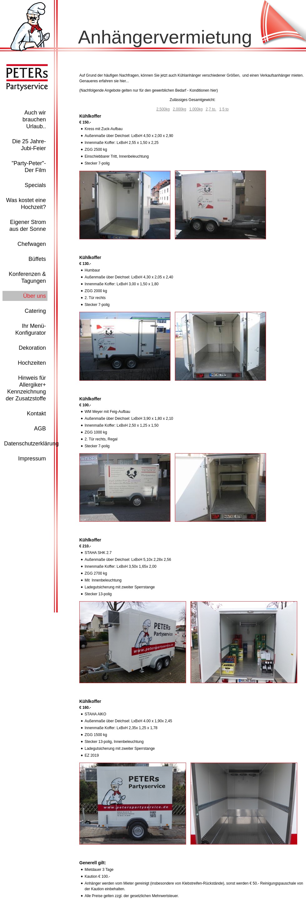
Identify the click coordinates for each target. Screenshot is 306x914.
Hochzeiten (32, 363)
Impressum (32, 458)
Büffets (37, 259)
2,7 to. (211, 109)
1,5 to (224, 109)
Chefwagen (31, 244)
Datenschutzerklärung (31, 443)
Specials (35, 185)
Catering (35, 311)
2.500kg (163, 109)
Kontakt (36, 413)
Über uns (34, 296)
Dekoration (32, 348)
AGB (40, 428)
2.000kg (179, 109)
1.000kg (196, 109)
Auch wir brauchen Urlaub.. (34, 119)
